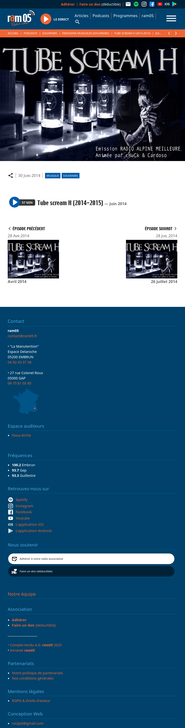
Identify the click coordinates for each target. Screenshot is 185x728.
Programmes (125, 15)
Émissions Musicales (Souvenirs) (85, 33)
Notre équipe (22, 594)
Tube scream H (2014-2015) (132, 33)
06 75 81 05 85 (19, 383)
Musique (52, 175)
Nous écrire (21, 435)
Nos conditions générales (33, 678)
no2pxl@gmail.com (28, 723)
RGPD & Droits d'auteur (31, 700)
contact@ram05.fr (22, 335)
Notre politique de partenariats (37, 672)
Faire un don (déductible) (36, 571)
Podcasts (100, 15)
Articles (82, 15)
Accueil (13, 33)
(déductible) (100, 4)
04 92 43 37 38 (19, 362)
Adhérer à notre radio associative (41, 558)
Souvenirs (49, 33)
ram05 (148, 15)
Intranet (22, 650)
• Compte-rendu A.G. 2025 (35, 644)
